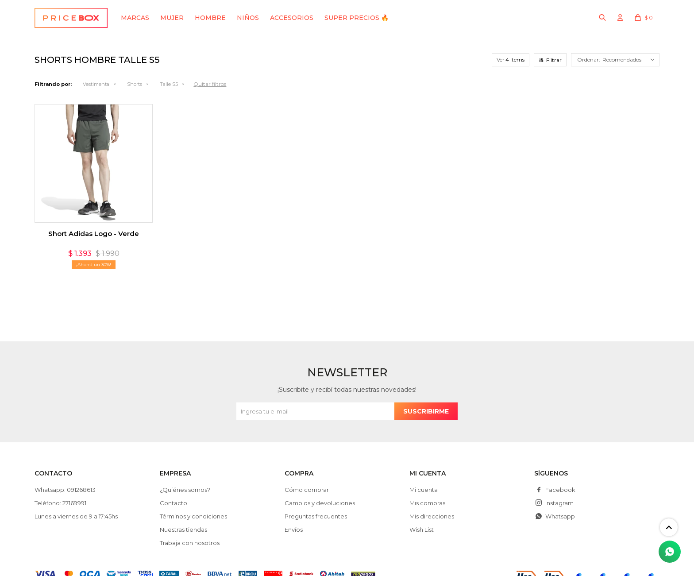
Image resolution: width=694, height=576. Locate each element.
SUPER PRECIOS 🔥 (356, 18)
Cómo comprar (307, 489)
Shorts (134, 84)
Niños (248, 18)
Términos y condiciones (193, 516)
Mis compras (427, 502)
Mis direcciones (431, 516)
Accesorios (291, 18)
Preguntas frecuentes (316, 516)
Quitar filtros (209, 84)
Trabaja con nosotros (190, 542)
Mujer (172, 18)
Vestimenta (96, 84)
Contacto (173, 502)
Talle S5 (169, 84)
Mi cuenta (423, 489)
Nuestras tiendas (183, 529)
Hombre (210, 18)
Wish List (421, 529)
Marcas (135, 18)
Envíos (294, 529)
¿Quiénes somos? (185, 489)
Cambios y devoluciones (320, 502)
